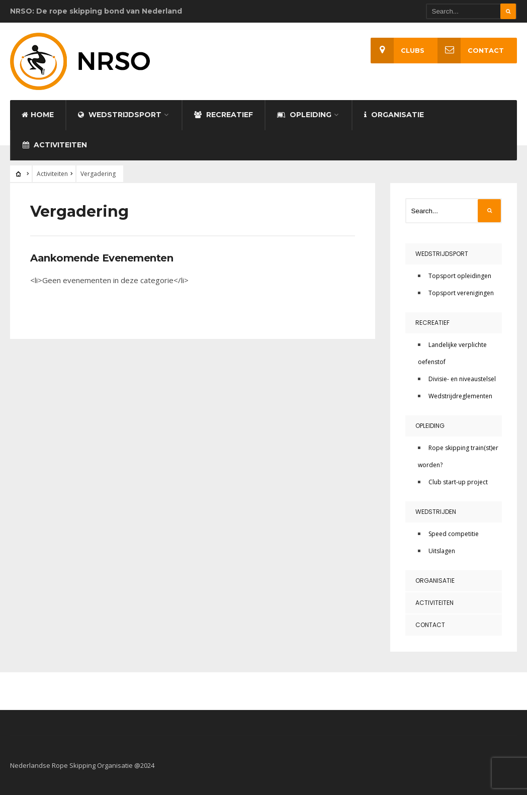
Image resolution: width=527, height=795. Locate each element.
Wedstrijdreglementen (460, 396)
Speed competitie (453, 533)
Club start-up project (458, 482)
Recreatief (223, 114)
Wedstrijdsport (119, 114)
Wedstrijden (435, 511)
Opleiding (304, 114)
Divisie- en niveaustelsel (462, 379)
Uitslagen (441, 551)
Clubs (397, 50)
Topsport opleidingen (459, 276)
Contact (470, 50)
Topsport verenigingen (461, 293)
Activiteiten (55, 144)
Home (38, 114)
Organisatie (394, 114)
